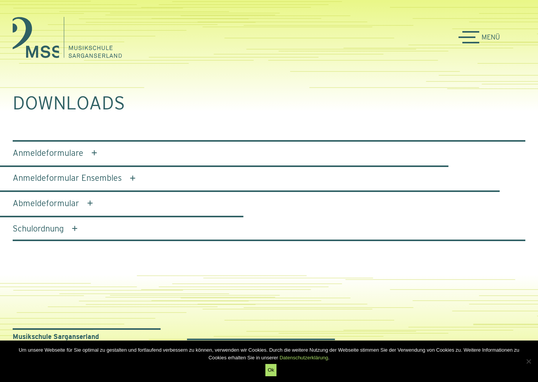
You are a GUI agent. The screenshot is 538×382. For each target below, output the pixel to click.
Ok (271, 370)
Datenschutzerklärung (304, 358)
